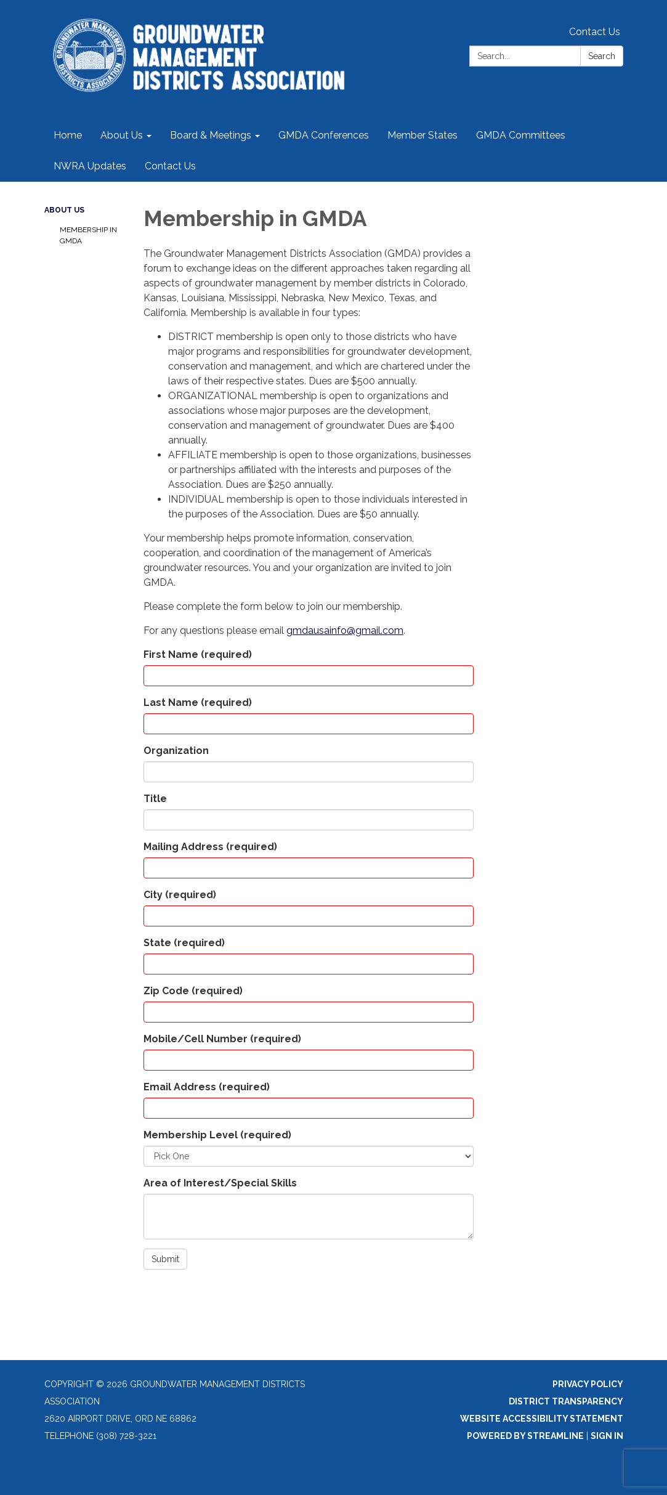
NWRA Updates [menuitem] (90, 166)
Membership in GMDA (88, 235)
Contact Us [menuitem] (170, 166)
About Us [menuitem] (121, 135)
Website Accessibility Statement (541, 1419)
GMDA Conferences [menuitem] (323, 135)
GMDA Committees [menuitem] (520, 135)
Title (155, 798)
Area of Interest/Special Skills (220, 1183)
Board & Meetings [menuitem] (210, 135)
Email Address (207, 1087)
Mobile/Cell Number (222, 1039)
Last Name (198, 702)
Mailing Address (210, 847)
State (184, 943)
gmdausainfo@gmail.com (344, 630)
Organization (176, 750)
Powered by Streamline (525, 1436)
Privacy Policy (587, 1384)
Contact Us (594, 32)
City (180, 895)
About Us (64, 210)
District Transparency (566, 1401)
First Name (198, 654)
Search (601, 56)
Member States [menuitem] (422, 135)
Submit (165, 1259)
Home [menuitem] (68, 135)
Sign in (607, 1436)
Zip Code (193, 991)
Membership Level (217, 1135)
